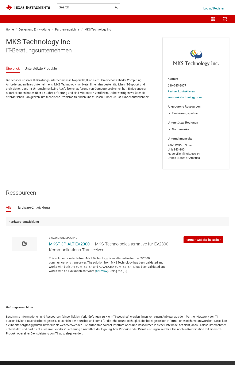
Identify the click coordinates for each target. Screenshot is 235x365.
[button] (10, 19)
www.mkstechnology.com (185, 97)
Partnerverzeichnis (67, 29)
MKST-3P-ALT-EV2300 (69, 243)
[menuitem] (213, 19)
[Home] (28, 7)
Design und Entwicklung (34, 29)
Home (10, 29)
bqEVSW (101, 271)
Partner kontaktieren (181, 91)
